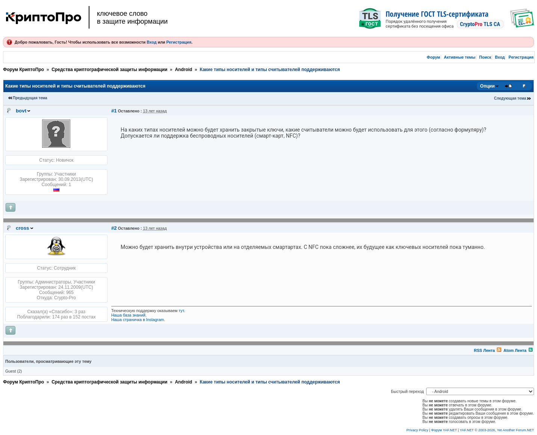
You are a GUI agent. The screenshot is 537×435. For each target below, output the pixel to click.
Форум (433, 57)
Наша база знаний (128, 315)
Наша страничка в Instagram (137, 319)
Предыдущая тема (30, 98)
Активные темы (459, 57)
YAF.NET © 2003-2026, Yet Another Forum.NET (497, 430)
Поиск (485, 57)
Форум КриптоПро (23, 69)
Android (183, 69)
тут (181, 310)
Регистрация (178, 42)
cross (22, 228)
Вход (151, 42)
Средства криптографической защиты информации (109, 69)
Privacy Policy (417, 430)
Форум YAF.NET (444, 430)
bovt (21, 111)
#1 (114, 111)
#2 (114, 228)
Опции (487, 86)
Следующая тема (510, 98)
